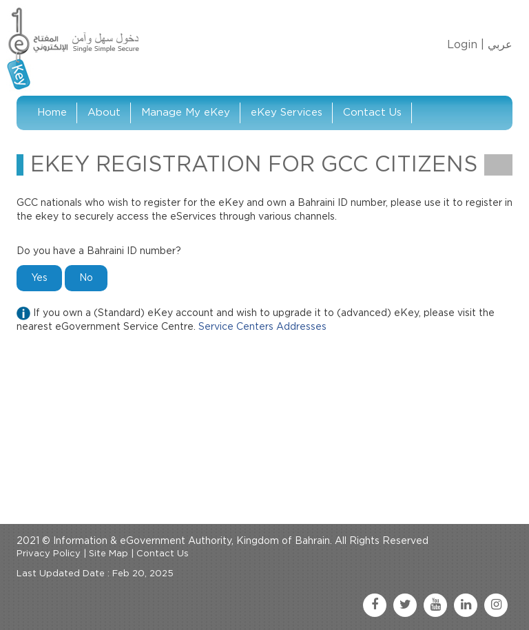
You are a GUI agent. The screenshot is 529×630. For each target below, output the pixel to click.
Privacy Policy (49, 553)
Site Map (108, 553)
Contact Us (372, 112)
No (86, 278)
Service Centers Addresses (262, 327)
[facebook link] (374, 605)
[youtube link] (435, 605)
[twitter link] (405, 605)
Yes (39, 278)
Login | (465, 44)
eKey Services (286, 112)
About (104, 112)
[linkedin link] (465, 605)
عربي (500, 44)
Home (52, 112)
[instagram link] (496, 605)
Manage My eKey (185, 112)
